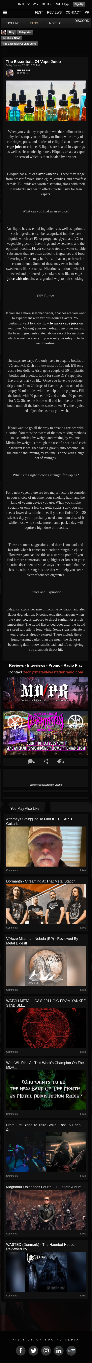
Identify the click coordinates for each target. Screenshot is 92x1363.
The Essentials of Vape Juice (19, 43)
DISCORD (82, 21)
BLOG (46, 4)
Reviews (17, 665)
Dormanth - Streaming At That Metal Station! (41, 881)
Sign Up (79, 4)
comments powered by (46, 784)
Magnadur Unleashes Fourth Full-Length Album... (45, 1187)
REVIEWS (54, 12)
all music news (11, 38)
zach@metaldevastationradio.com (53, 672)
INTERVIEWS (28, 4)
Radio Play (73, 665)
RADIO (60, 4)
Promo (55, 665)
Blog (12, 32)
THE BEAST (23, 70)
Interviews (36, 665)
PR (87, 12)
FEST (39, 12)
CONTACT (73, 12)
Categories (25, 32)
